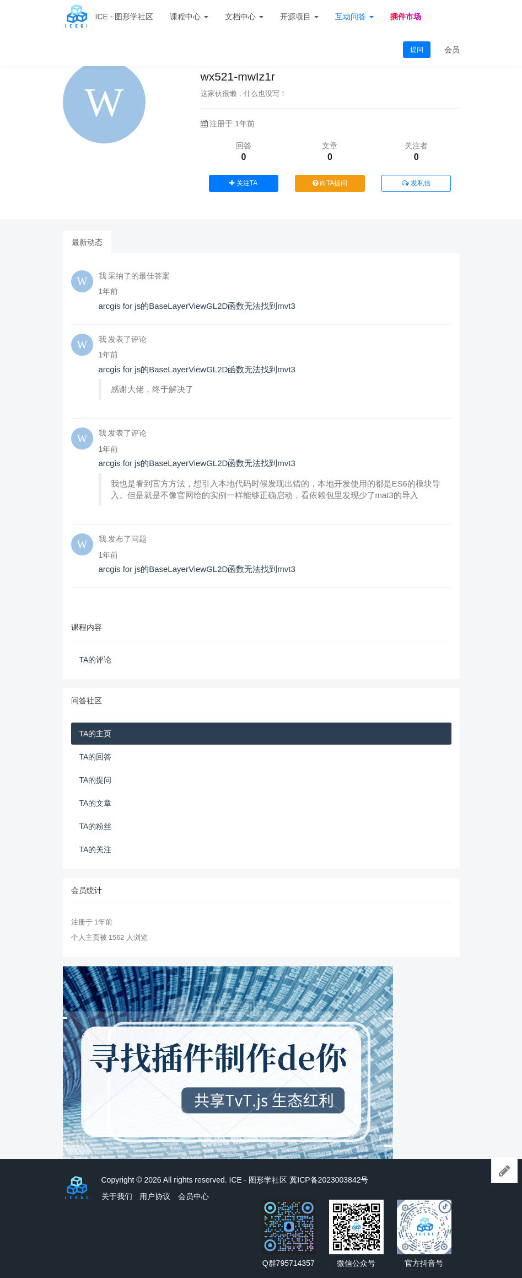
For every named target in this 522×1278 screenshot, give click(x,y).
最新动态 (87, 242)
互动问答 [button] (354, 16)
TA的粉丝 (95, 826)
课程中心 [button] (189, 16)
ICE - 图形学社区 (124, 16)
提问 (416, 50)
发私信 (416, 183)
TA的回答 (95, 756)
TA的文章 (95, 803)
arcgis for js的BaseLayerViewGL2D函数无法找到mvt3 (197, 306)
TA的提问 (95, 780)
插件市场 (405, 16)
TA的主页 (95, 733)
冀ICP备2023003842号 (328, 1179)
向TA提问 (330, 183)
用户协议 (154, 1196)
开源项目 (299, 16)
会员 (452, 49)
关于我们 (116, 1196)
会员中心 (193, 1196)
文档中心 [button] (244, 16)
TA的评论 (95, 659)
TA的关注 (95, 849)
